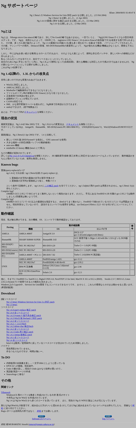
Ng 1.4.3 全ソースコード (17, 321)
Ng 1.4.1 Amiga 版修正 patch (19, 335)
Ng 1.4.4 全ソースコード (17, 313)
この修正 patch (51, 186)
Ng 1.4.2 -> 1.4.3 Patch (16, 324)
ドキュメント (30, 112)
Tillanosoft (5, 392)
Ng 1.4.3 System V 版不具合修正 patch (23, 315)
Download (8, 293)
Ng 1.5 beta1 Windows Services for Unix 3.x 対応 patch (30, 302)
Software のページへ (41, 418)
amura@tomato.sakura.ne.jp (41, 424)
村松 (39, 411)
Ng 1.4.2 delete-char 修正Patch (19, 326)
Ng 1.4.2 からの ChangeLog (22, 156)
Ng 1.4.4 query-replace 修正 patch (21, 310)
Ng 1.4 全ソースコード (17, 340)
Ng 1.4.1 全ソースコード (17, 337)
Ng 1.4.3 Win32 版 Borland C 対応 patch (24, 318)
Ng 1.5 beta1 (11, 304)
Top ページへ (108, 418)
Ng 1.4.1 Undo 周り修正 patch (19, 332)
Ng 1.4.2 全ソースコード (17, 329)
